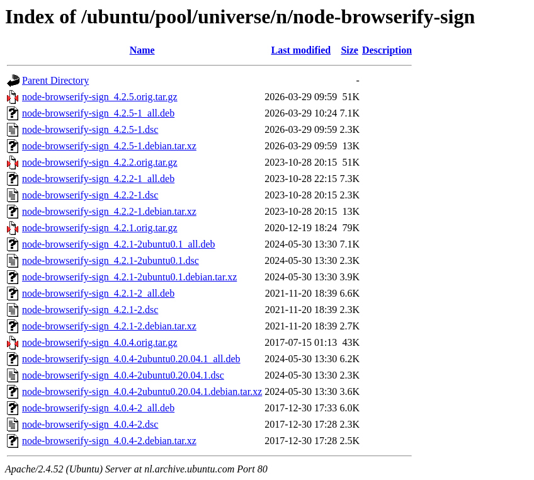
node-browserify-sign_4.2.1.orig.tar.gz (100, 227)
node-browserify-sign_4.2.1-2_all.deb (98, 293)
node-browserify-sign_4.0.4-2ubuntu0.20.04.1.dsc (123, 375)
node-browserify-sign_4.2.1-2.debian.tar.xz (109, 326)
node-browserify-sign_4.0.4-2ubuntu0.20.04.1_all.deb (131, 358)
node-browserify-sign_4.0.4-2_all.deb (98, 408)
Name (142, 50)
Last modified (301, 50)
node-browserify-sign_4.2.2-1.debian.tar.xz (109, 211)
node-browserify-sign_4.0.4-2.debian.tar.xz (109, 440)
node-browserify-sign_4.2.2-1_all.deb (98, 178)
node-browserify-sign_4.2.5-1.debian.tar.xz (109, 145)
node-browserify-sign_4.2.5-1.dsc (90, 129)
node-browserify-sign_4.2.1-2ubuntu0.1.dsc (110, 260)
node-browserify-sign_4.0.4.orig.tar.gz (100, 342)
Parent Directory (55, 80)
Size (349, 50)
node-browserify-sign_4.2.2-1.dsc (90, 195)
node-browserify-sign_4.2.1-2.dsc (90, 309)
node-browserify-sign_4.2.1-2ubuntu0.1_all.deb (118, 244)
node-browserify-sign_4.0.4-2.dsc (90, 424)
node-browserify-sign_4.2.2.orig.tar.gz (100, 162)
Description (387, 50)
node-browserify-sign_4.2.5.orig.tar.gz (100, 96)
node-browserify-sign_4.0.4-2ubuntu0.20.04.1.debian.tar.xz (142, 391)
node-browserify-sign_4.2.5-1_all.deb (98, 113)
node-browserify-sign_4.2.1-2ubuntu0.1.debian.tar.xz (129, 276)
